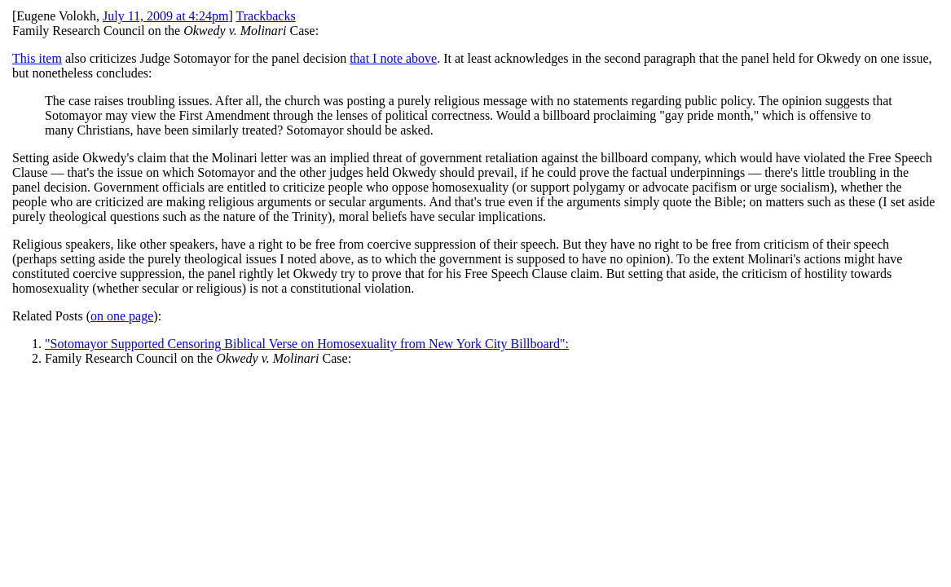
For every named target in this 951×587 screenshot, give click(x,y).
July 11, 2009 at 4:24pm (166, 16)
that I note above (393, 58)
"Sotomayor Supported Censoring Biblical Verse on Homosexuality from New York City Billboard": (307, 344)
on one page (121, 316)
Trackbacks (266, 16)
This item (37, 58)
